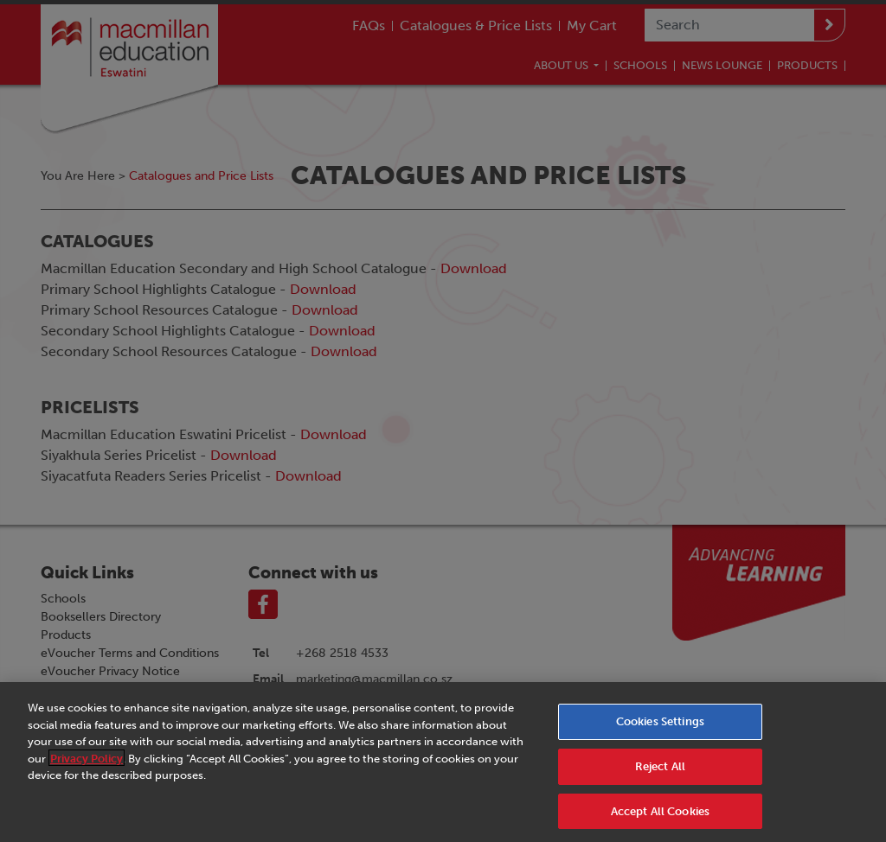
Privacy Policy (86, 768)
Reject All (660, 776)
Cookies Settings (660, 731)
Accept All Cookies (660, 820)
